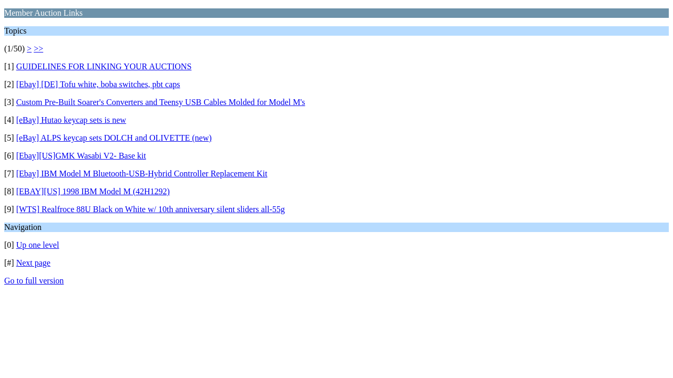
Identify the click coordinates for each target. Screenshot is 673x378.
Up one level (37, 244)
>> (38, 48)
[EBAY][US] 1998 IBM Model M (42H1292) (93, 191)
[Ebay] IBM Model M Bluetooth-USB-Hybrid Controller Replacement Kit (142, 173)
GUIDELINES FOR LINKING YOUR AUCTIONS (104, 66)
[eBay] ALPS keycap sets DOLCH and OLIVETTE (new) (114, 137)
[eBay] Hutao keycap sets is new (71, 120)
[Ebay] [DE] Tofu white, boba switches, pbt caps (98, 84)
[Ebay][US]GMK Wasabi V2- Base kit (81, 155)
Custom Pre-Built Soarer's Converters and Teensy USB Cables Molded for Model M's (160, 102)
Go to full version (34, 280)
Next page (33, 262)
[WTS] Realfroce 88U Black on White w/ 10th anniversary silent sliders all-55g (150, 209)
